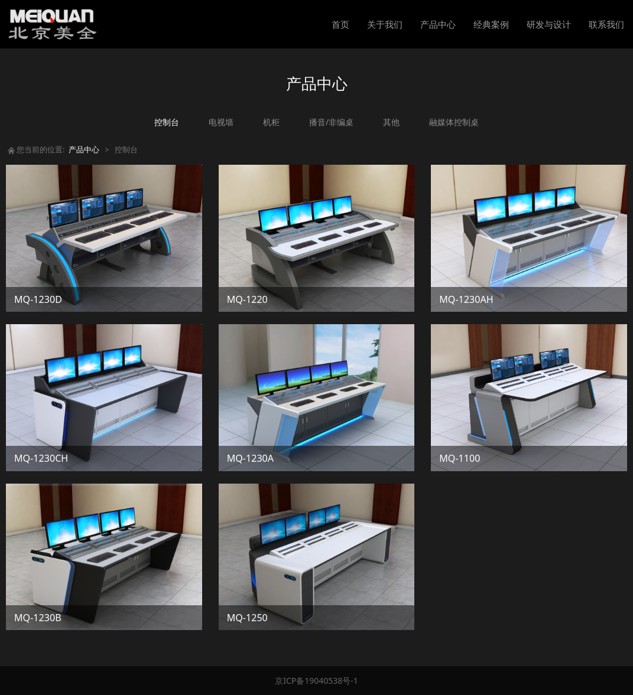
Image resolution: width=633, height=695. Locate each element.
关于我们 (384, 24)
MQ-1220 (247, 299)
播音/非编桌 (331, 122)
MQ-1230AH (466, 299)
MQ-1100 (459, 458)
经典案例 (491, 24)
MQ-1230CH (41, 458)
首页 (340, 24)
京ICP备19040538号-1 (316, 680)
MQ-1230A (250, 458)
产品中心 (438, 24)
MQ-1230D (38, 299)
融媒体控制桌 (454, 122)
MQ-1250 (247, 617)
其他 (391, 122)
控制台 (166, 122)
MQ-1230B (37, 617)
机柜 (271, 122)
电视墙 (221, 122)
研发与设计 (549, 24)
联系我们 (606, 24)
